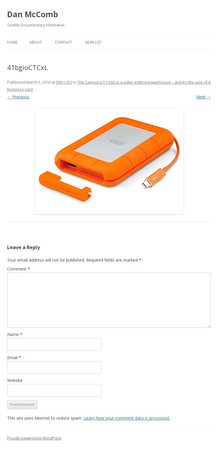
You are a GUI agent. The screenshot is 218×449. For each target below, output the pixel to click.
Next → (203, 97)
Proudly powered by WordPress (34, 438)
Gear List (93, 42)
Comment (18, 269)
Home (12, 42)
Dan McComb (32, 14)
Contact (63, 42)
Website (15, 380)
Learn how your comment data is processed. (127, 418)
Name (15, 334)
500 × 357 (64, 82)
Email (14, 357)
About (35, 42)
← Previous (18, 97)
